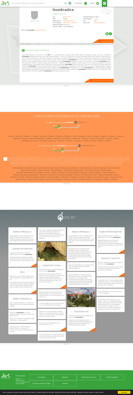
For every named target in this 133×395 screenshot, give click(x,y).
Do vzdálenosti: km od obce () (57, 145)
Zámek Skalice (17, 168)
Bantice (11, 136)
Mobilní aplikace (112, 377)
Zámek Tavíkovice (58, 172)
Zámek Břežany (57, 170)
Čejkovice (27, 136)
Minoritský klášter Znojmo (36, 177)
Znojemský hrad (116, 177)
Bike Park (75, 163)
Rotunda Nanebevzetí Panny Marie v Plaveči (33, 172)
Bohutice (19, 136)
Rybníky (109, 138)
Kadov (89, 136)
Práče (92, 138)
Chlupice (37, 30)
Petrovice (85, 138)
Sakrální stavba (116, 163)
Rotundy (40, 163)
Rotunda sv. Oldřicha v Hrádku (105, 179)
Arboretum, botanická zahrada (96, 159)
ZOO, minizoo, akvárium (17, 159)
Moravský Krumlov (68, 21)
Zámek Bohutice (100, 168)
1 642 (95, 19)
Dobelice (51, 136)
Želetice (101, 141)
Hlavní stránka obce (107, 41)
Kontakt (65, 383)
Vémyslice (78, 141)
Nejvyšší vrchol (64, 163)
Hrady (120, 159)
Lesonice (120, 136)
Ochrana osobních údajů (41, 383)
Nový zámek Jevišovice (36, 179)
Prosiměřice (100, 138)
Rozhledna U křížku (17, 177)
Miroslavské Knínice (37, 138)
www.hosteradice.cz (99, 22)
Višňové (86, 141)
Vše (5, 159)
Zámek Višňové (114, 168)
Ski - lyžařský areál (49, 159)
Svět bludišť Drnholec (89, 175)
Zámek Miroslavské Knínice (48, 168)
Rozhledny (112, 159)
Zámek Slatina (21, 179)
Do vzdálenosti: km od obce (60, 122)
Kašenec (96, 136)
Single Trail (84, 163)
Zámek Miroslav (31, 168)
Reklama (65, 377)
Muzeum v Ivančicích (48, 175)
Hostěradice (63, 9)
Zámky (127, 159)
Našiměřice (66, 138)
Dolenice (59, 136)
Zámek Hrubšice (109, 172)
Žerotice (108, 141)
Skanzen (60, 159)
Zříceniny (15, 163)
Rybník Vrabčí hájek (28, 170)
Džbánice (67, 136)
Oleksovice (76, 138)
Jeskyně (48, 163)
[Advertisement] (66, 99)
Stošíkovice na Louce (29, 141)
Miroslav (25, 138)
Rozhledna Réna (53, 177)
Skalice (116, 138)
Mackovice (17, 138)
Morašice (57, 138)
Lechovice (111, 136)
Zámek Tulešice (43, 170)
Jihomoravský (67, 17)
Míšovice (42, 30)
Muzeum (93, 163)
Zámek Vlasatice (95, 172)
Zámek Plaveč (105, 170)
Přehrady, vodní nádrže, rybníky (75, 159)
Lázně (55, 163)
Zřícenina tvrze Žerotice (69, 168)
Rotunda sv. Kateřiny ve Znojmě (73, 177)
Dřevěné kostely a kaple (28, 163)
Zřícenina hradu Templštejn (76, 172)
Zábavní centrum (104, 163)
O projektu (41, 377)
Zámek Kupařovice (86, 179)
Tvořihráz (69, 141)
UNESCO (38, 159)
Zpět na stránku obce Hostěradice (102, 81)
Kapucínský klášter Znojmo (109, 175)
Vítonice (93, 141)
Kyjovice (104, 136)
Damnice (43, 136)
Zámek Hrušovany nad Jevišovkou (25, 175)
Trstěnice (60, 141)
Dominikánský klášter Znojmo (68, 175)
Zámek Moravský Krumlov (74, 170)
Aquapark (29, 159)
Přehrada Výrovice (92, 170)
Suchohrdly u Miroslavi (47, 141)
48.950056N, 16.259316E (70, 22)
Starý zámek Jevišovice (54, 179)
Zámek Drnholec (70, 179)
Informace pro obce (88, 377)
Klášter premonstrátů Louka (97, 177)
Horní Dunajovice (79, 136)
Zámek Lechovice (86, 168)
